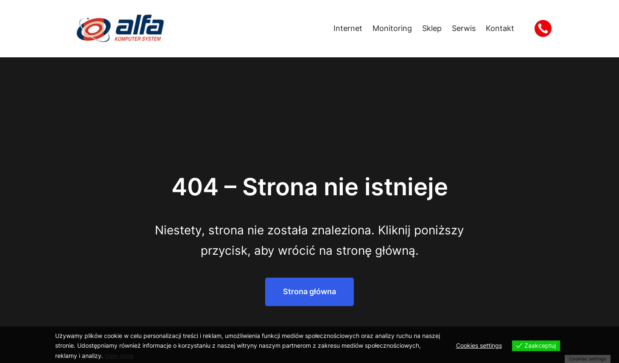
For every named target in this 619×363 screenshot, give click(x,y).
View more (119, 355)
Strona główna (309, 291)
